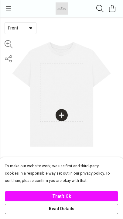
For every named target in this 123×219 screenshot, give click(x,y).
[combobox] (20, 28)
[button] (30, 28)
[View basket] (112, 8)
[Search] (100, 8)
